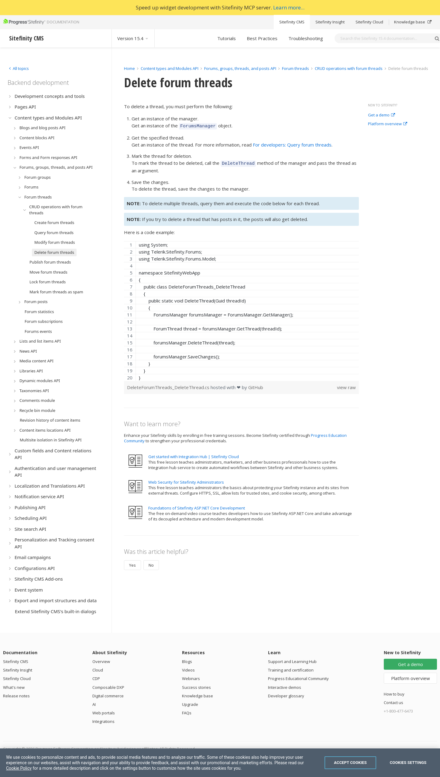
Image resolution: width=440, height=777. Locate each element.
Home (129, 68)
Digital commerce (108, 696)
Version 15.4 (133, 38)
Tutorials (226, 38)
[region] (241, 309)
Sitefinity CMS (291, 22)
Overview (101, 661)
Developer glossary (286, 696)
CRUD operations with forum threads (349, 68)
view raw (346, 385)
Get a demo (381, 115)
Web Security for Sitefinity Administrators (186, 480)
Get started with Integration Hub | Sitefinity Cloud (193, 455)
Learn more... (288, 7)
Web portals (103, 713)
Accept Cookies (350, 762)
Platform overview (387, 124)
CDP (96, 678)
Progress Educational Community (298, 678)
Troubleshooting (305, 38)
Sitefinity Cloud (369, 22)
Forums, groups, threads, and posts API (240, 68)
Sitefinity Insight (330, 22)
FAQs (186, 713)
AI (94, 704)
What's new (14, 687)
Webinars (191, 678)
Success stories (196, 687)
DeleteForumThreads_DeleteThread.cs (169, 385)
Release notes (16, 696)
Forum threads (295, 68)
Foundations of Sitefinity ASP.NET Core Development (196, 506)
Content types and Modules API (169, 68)
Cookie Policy (19, 768)
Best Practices (262, 38)
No (151, 563)
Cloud (97, 670)
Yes (132, 563)
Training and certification (291, 670)
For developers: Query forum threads (292, 144)
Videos (188, 670)
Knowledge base (412, 22)
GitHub (255, 385)
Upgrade (190, 704)
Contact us (393, 702)
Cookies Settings (408, 762)
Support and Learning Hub (292, 661)
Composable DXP (108, 687)
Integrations (103, 721)
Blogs (187, 661)
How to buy (394, 694)
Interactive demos (284, 687)
